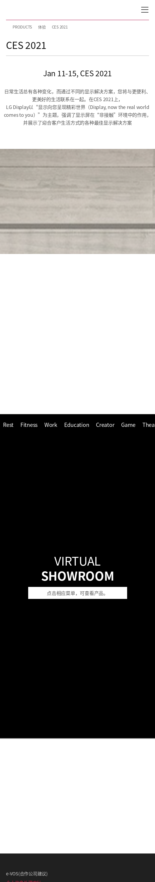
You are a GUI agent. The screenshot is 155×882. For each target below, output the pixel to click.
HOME (8, 27)
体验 (42, 27)
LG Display (31, 10)
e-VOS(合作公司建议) (27, 873)
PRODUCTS (22, 27)
